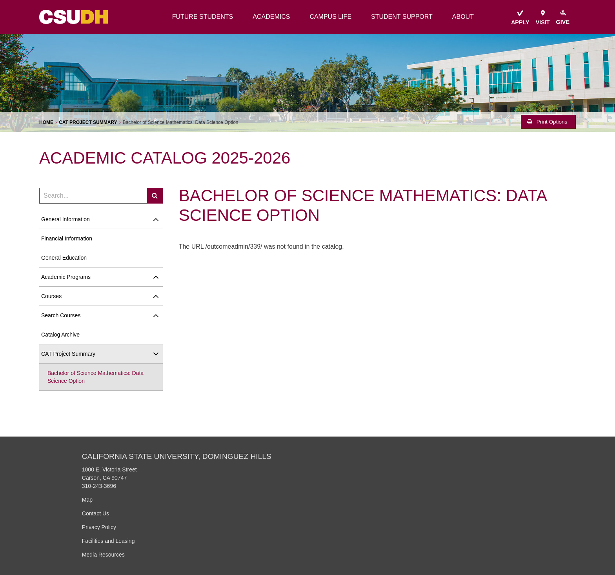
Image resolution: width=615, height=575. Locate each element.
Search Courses (60, 315)
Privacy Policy (99, 527)
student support (402, 16)
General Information (65, 219)
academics (271, 16)
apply (520, 17)
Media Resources (103, 554)
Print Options (547, 122)
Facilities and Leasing (108, 541)
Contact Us (95, 513)
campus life (330, 16)
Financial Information (66, 238)
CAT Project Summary (88, 122)
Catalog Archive (60, 334)
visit (543, 17)
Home (46, 122)
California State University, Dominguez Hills (176, 456)
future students (202, 16)
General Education (64, 258)
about (463, 16)
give (563, 17)
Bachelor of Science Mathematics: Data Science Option (95, 377)
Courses (51, 296)
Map (87, 500)
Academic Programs (66, 277)
